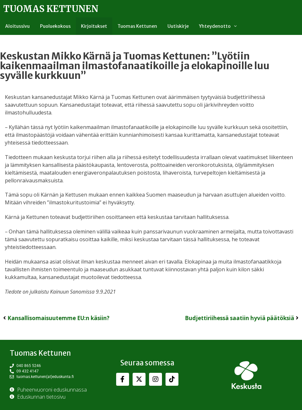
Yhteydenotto (221, 26)
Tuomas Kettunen (50, 8)
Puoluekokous (55, 26)
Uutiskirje (178, 26)
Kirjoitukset (94, 26)
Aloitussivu (17, 26)
